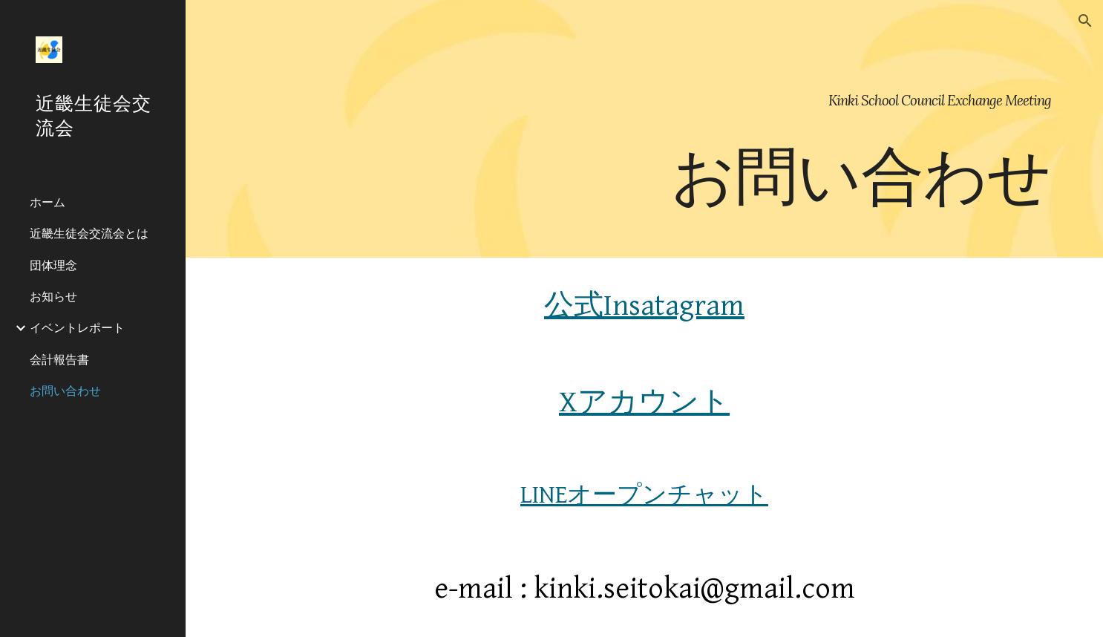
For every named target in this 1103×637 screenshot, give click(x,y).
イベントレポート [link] (77, 327)
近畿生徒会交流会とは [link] (89, 233)
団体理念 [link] (53, 265)
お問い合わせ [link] (65, 390)
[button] (1085, 21)
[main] (644, 129)
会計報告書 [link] (59, 359)
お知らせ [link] (53, 296)
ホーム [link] (47, 202)
